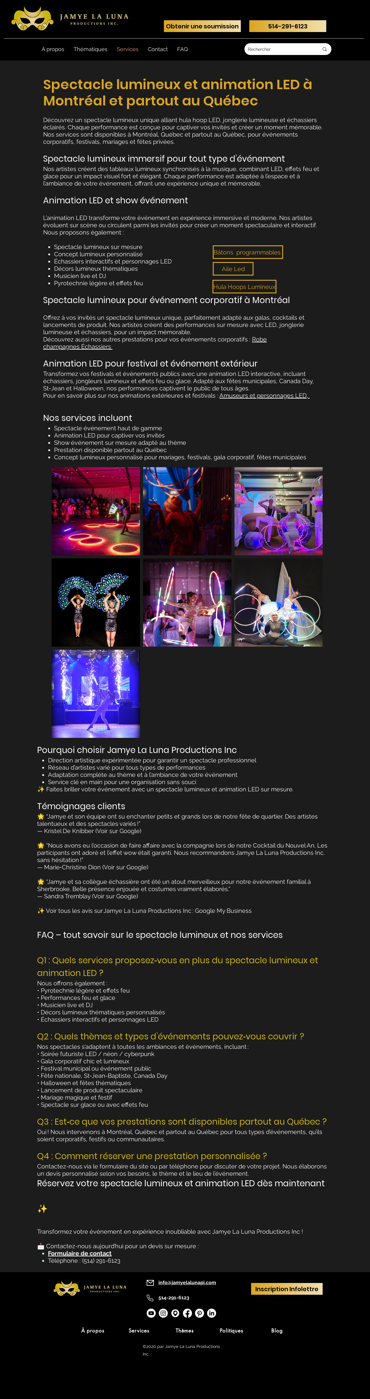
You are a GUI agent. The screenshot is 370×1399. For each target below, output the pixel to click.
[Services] (139, 1330)
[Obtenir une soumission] (202, 26)
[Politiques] (231, 1330)
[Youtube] (151, 1313)
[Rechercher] (279, 49)
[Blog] (277, 1330)
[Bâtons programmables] (248, 252)
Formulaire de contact (80, 1253)
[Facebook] (187, 1313)
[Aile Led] (233, 269)
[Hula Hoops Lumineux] (244, 286)
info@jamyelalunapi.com (187, 1282)
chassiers (98, 346)
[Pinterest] (199, 1313)
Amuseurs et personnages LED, (264, 395)
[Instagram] (163, 1313)
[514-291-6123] (287, 26)
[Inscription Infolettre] (287, 1289)
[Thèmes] (184, 1330)
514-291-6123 (173, 1297)
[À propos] (92, 1330)
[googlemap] (175, 1313)
